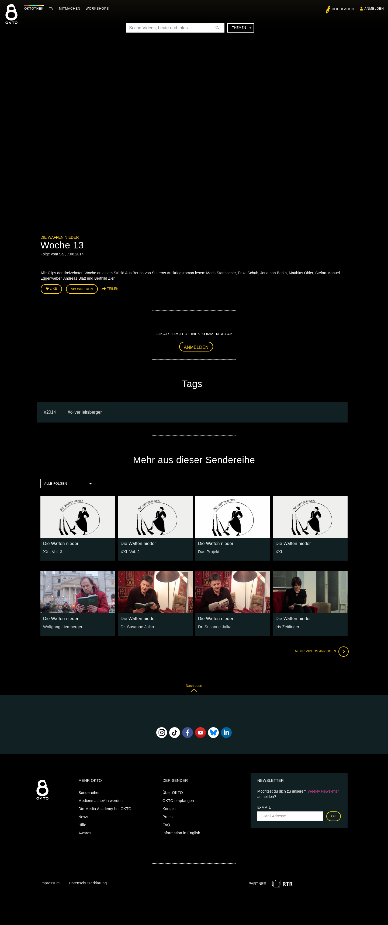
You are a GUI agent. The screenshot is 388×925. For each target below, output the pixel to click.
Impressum (50, 882)
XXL (279, 551)
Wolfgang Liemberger (61, 626)
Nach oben (194, 688)
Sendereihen (89, 792)
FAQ (166, 824)
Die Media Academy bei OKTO (104, 808)
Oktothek (35, 8)
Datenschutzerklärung (88, 882)
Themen (241, 28)
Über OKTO (172, 792)
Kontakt (169, 808)
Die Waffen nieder (59, 237)
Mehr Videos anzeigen (321, 651)
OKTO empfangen (178, 800)
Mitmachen (71, 8)
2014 (51, 411)
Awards (84, 832)
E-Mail (264, 806)
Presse (168, 816)
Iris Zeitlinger (287, 626)
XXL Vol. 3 (52, 551)
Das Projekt (208, 551)
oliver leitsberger (86, 411)
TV (52, 8)
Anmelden (196, 346)
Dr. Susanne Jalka (137, 626)
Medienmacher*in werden (100, 800)
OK (333, 815)
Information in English (181, 832)
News (83, 816)
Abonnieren (82, 288)
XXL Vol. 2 (130, 551)
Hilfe (82, 824)
